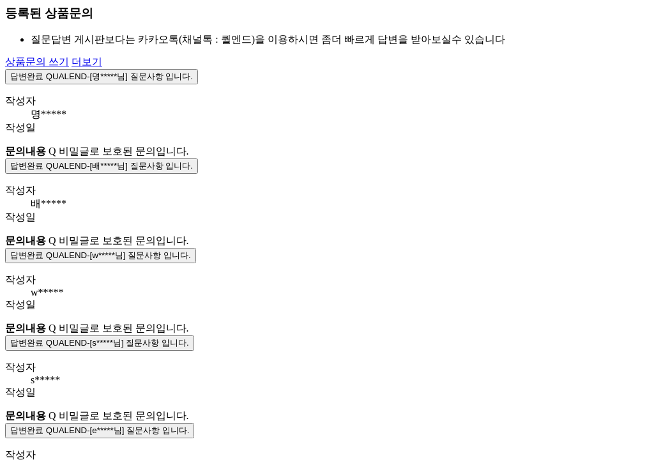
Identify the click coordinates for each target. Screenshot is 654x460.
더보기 (87, 61)
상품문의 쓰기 (37, 61)
